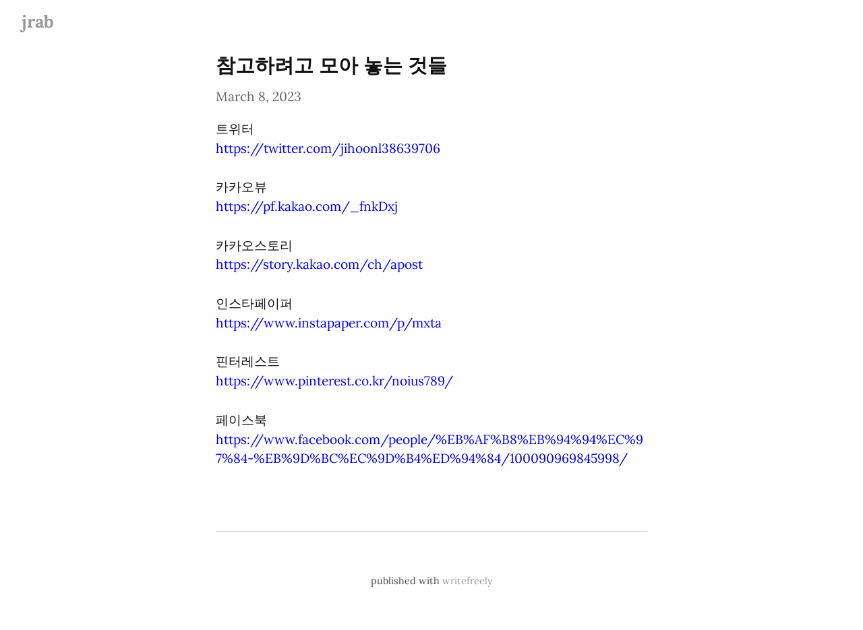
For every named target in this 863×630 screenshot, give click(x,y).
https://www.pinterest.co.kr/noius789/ (334, 381)
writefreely (467, 581)
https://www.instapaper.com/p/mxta (329, 323)
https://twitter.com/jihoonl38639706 (328, 148)
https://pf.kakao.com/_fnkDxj (307, 206)
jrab (38, 21)
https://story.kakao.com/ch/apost (319, 264)
